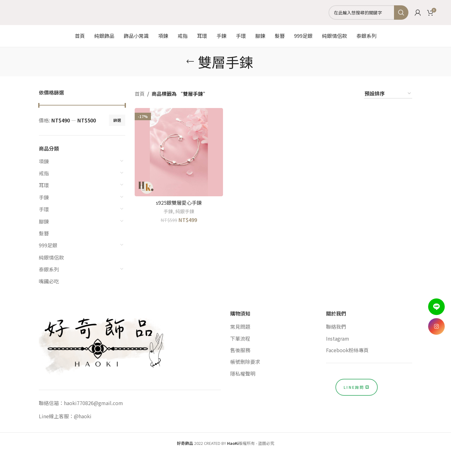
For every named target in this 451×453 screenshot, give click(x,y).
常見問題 (240, 326)
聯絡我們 (336, 326)
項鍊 (44, 161)
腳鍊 (44, 221)
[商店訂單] (388, 94)
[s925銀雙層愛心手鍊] (179, 152)
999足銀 (48, 245)
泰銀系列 (49, 269)
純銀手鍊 (184, 211)
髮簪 (44, 233)
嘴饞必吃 (49, 281)
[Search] (368, 12)
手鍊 (44, 197)
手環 (44, 209)
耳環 (44, 185)
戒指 (44, 173)
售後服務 (240, 350)
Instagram (337, 338)
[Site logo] (225, 11)
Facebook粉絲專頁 (347, 350)
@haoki (82, 416)
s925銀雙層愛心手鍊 (179, 202)
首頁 (140, 93)
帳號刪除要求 (245, 361)
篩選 (117, 120)
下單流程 (240, 338)
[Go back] (190, 61)
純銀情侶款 (51, 257)
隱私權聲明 (242, 373)
